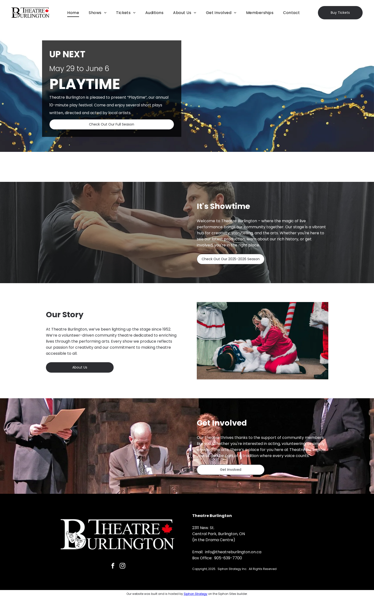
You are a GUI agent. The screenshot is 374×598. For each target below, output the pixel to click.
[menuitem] (73, 12)
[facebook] (113, 566)
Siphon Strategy (195, 594)
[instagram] (122, 566)
